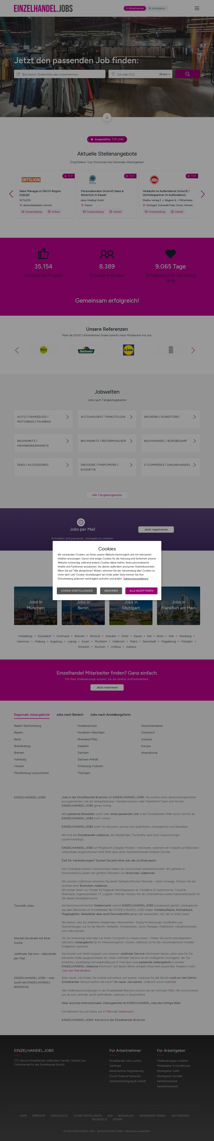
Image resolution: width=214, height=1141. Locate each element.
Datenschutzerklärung (135, 578)
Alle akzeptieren (141, 590)
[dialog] (107, 570)
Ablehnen (111, 590)
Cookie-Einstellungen (77, 590)
